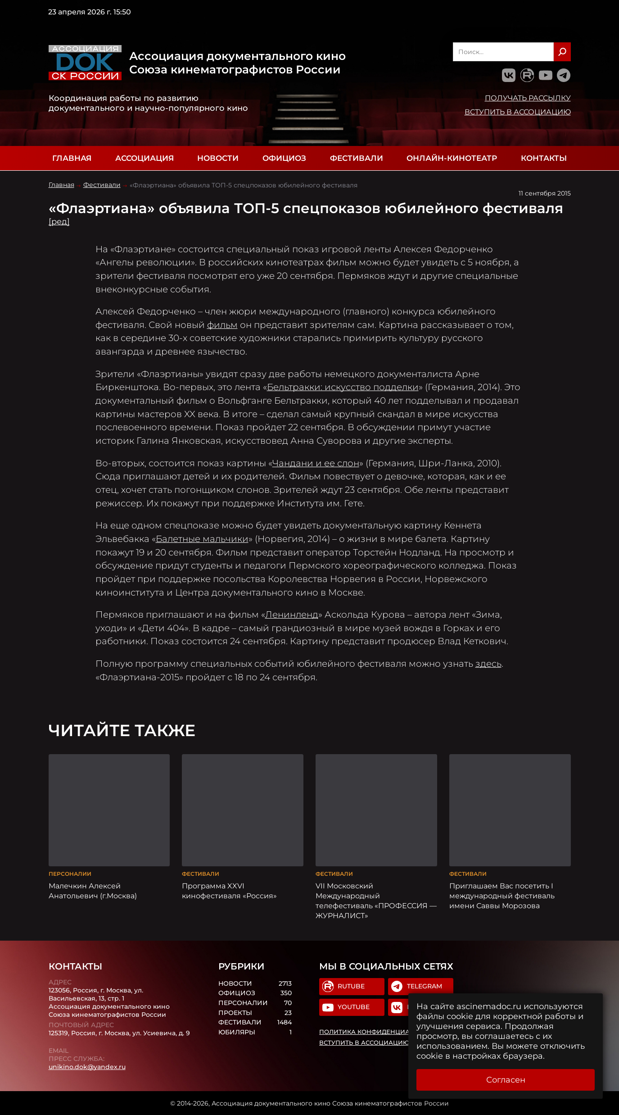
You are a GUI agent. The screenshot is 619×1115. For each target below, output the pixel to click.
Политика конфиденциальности (380, 1031)
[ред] (59, 222)
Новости (218, 158)
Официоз (284, 158)
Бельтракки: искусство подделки (343, 387)
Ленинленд (291, 614)
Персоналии (70, 872)
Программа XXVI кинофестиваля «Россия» (229, 889)
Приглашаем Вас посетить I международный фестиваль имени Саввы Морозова (502, 894)
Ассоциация (144, 158)
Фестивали (356, 158)
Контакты (544, 158)
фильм (222, 324)
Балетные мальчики (202, 538)
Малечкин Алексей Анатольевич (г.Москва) (93, 889)
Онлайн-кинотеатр (452, 158)
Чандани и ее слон (315, 463)
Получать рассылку (528, 97)
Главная (71, 158)
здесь (488, 663)
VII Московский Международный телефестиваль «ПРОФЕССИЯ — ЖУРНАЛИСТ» (376, 899)
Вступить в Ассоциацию (518, 111)
